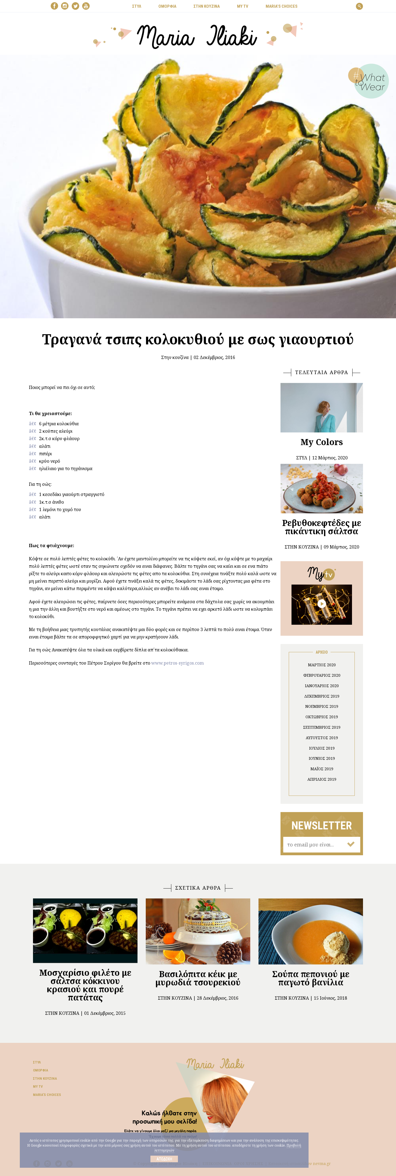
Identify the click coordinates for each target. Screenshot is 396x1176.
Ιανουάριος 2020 (322, 685)
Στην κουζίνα (175, 357)
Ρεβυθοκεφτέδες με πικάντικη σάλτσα (321, 527)
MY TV (242, 6)
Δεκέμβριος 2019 (321, 696)
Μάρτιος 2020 (322, 664)
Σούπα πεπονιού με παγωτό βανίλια (311, 978)
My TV (38, 1086)
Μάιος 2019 (321, 768)
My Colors (322, 442)
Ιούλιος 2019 (322, 748)
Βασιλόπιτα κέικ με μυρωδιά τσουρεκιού (198, 978)
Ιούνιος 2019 (322, 758)
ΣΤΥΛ (136, 6)
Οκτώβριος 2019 (322, 716)
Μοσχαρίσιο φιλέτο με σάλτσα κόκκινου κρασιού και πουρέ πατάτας (85, 985)
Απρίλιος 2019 (321, 779)
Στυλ (37, 1062)
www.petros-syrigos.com (177, 663)
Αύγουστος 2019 (322, 737)
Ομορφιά (40, 1070)
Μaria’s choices (282, 6)
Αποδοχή (164, 1159)
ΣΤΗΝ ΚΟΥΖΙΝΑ (207, 6)
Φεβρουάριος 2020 (321, 675)
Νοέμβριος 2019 (321, 706)
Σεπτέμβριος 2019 (321, 727)
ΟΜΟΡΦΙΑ (167, 6)
